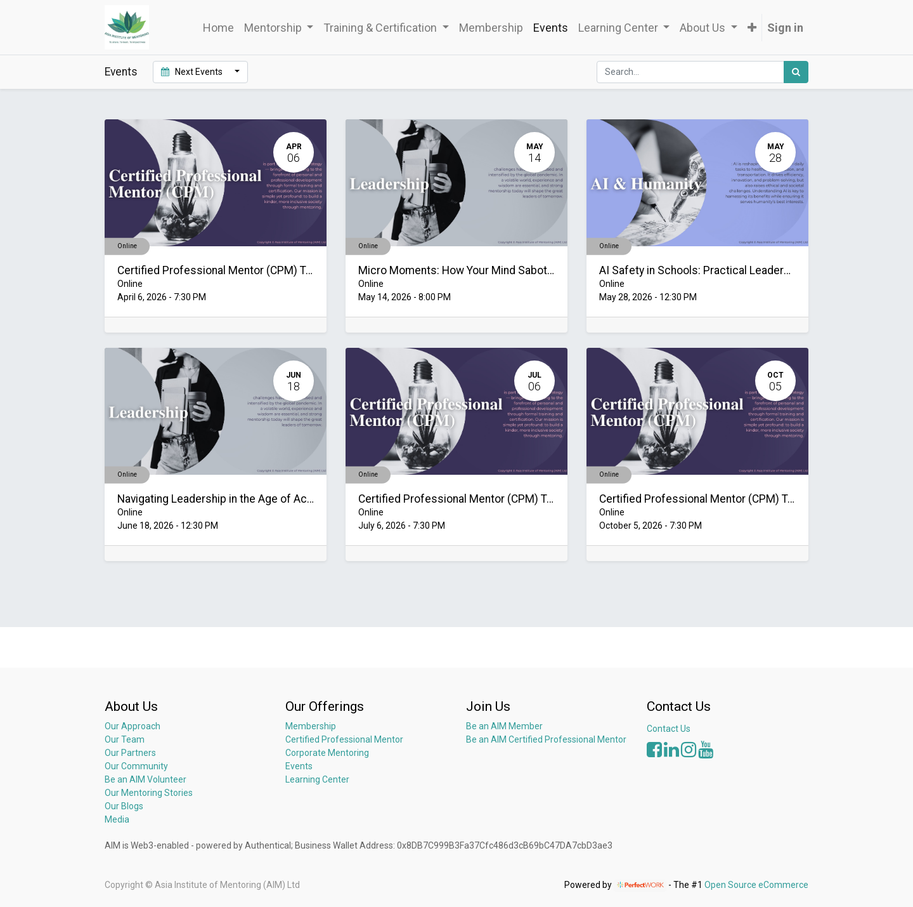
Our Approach (132, 726)
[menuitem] (218, 27)
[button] (751, 27)
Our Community (136, 766)
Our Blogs (124, 806)
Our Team (125, 739)
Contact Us (668, 729)
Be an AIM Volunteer (145, 779)
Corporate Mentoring (328, 753)
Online (127, 246)
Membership (310, 726)
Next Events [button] (192, 72)
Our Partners (130, 753)
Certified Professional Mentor (344, 739)
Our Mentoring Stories (149, 793)
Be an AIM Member (504, 726)
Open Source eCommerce (756, 885)
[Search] (796, 72)
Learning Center (317, 779)
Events (299, 766)
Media (117, 819)
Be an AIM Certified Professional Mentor (546, 739)
